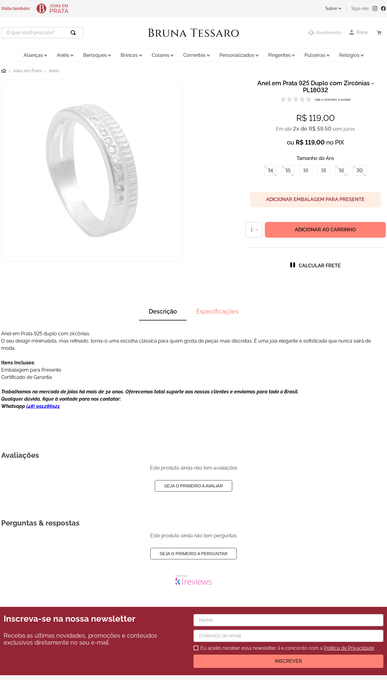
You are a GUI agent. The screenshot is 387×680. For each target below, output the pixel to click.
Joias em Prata (27, 71)
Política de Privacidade (349, 648)
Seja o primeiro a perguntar (194, 553)
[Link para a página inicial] (3, 71)
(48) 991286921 (43, 406)
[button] (270, 170)
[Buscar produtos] (74, 33)
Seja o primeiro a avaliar (193, 485)
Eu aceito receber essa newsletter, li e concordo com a (287, 648)
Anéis (54, 71)
